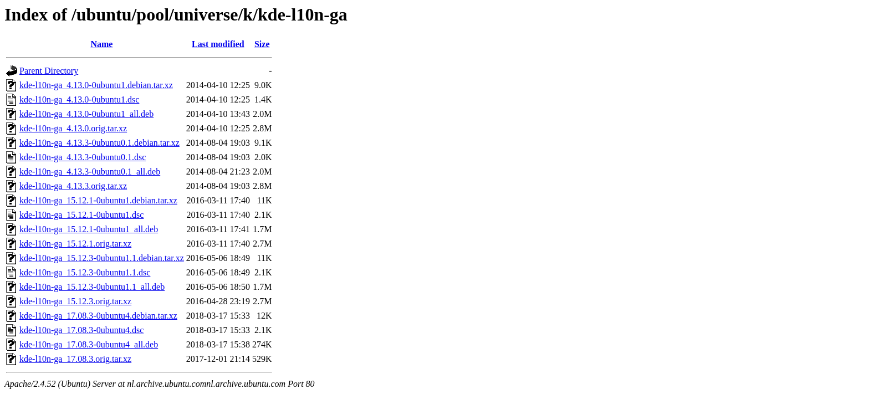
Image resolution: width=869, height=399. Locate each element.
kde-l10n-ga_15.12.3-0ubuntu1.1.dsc (84, 272)
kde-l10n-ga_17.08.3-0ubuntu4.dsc (81, 330)
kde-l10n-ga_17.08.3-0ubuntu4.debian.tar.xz (98, 315)
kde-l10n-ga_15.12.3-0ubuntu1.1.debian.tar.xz (101, 258)
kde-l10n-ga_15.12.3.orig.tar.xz (75, 301)
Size (262, 44)
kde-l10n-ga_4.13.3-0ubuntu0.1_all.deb (89, 171)
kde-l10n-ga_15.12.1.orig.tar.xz (75, 243)
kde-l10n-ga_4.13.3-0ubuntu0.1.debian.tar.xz (99, 142)
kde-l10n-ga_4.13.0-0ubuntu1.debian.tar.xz (96, 85)
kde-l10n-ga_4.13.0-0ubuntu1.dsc (79, 99)
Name (101, 44)
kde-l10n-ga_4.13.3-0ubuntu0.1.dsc (82, 157)
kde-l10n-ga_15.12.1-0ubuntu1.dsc (81, 214)
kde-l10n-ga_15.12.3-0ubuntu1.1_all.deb (92, 286)
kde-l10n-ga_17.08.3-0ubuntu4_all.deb (88, 344)
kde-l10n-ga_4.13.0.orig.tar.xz (73, 128)
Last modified (218, 44)
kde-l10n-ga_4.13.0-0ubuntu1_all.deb (86, 114)
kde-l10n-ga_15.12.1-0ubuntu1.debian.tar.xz (98, 200)
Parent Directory (48, 70)
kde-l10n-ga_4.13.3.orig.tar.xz (73, 186)
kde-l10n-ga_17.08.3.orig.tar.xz (75, 359)
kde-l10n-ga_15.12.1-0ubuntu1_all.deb (88, 229)
